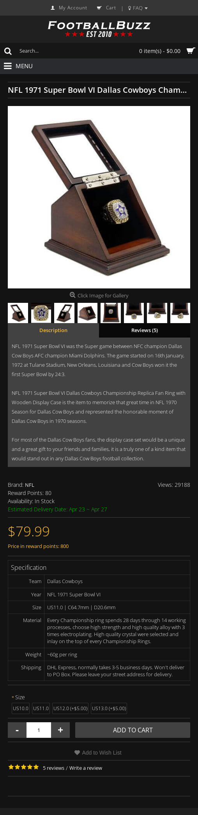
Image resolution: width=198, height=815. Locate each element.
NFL (29, 484)
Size (20, 697)
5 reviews (53, 767)
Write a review (85, 767)
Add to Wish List (101, 753)
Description (53, 330)
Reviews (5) (144, 330)
